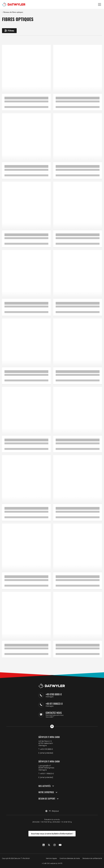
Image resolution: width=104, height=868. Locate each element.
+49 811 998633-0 (47, 773)
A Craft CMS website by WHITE (52, 863)
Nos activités (44, 786)
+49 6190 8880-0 (46, 749)
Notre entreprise (46, 792)
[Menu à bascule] (99, 4)
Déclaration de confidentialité (92, 858)
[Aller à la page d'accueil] (13, 4)
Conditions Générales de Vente (70, 858)
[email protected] (46, 753)
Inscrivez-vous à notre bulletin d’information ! (52, 833)
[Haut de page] (52, 726)
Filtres (9, 30)
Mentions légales (51, 858)
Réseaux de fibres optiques (13, 12)
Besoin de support (46, 798)
